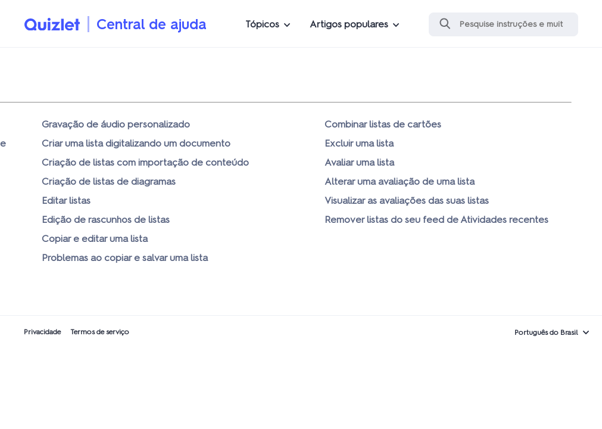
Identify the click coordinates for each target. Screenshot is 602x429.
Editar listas (66, 200)
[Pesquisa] (503, 24)
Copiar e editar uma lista (95, 238)
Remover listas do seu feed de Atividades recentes (436, 219)
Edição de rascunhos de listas (106, 219)
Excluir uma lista (359, 143)
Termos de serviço (99, 332)
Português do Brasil (546, 332)
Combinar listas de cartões (383, 124)
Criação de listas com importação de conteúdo (145, 162)
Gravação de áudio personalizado (116, 124)
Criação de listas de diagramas (109, 181)
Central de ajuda (151, 24)
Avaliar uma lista (359, 162)
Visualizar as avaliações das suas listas (407, 200)
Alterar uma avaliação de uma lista (400, 181)
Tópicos (262, 24)
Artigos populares (349, 24)
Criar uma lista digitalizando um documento (136, 143)
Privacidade (42, 332)
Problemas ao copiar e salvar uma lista (125, 257)
